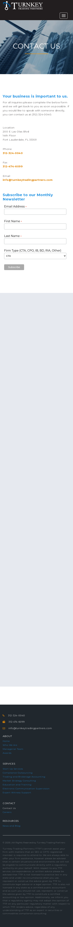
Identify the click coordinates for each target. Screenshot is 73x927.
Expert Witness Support (17, 792)
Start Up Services (13, 768)
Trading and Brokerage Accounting (24, 776)
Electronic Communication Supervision (26, 788)
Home (6, 741)
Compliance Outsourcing (18, 772)
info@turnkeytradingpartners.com (28, 180)
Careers (7, 812)
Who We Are (10, 745)
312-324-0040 (13, 153)
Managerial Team (13, 749)
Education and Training (17, 784)
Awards (7, 753)
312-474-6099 (13, 166)
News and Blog (11, 825)
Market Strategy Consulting (19, 780)
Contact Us (9, 808)
